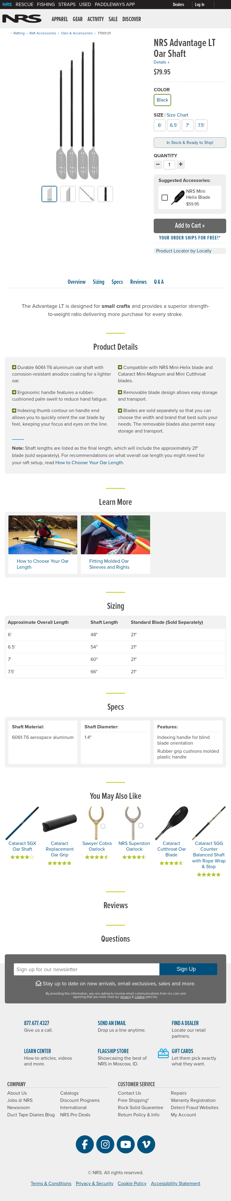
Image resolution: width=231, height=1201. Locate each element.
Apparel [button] (60, 19)
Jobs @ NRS (19, 1100)
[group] (77, 112)
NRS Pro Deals (75, 1115)
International (73, 1108)
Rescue (24, 5)
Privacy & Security (94, 1184)
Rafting (19, 33)
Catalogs (69, 1093)
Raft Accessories (42, 33)
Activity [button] (96, 19)
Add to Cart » (190, 225)
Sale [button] (113, 19)
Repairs (178, 1093)
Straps (66, 5)
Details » (161, 62)
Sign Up (188, 969)
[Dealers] (184, 5)
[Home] (6, 33)
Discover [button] (131, 19)
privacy (125, 997)
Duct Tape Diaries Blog (31, 1115)
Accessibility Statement (175, 1184)
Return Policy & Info (138, 1115)
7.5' (201, 124)
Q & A (159, 282)
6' (159, 124)
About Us (17, 1093)
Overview (77, 282)
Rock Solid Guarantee (140, 1108)
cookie (140, 997)
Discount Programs (80, 1100)
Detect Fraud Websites (194, 1108)
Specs (117, 282)
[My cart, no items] (223, 5)
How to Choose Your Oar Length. (89, 463)
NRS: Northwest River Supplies (22, 18)
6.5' (173, 124)
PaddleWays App (115, 5)
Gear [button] (78, 19)
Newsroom (18, 1108)
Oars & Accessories (77, 33)
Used (85, 5)
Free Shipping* (133, 1100)
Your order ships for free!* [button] (190, 238)
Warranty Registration (193, 1100)
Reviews (138, 282)
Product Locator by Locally (183, 251)
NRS (7, 5)
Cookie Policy (132, 1184)
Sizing (98, 282)
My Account (183, 1115)
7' (186, 124)
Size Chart (177, 115)
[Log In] (206, 5)
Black (162, 99)
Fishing (46, 5)
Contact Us (129, 1093)
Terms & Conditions (51, 1184)
